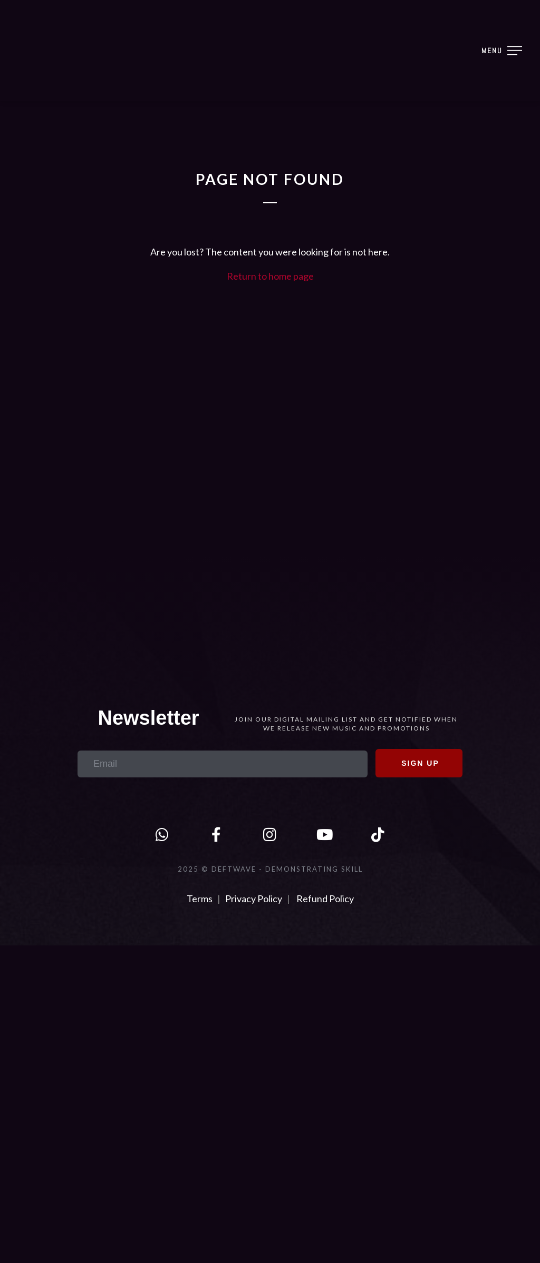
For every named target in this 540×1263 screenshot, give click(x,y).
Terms (200, 898)
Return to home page (270, 276)
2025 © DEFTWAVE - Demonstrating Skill (270, 869)
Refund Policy (325, 898)
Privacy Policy (253, 898)
